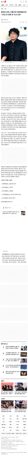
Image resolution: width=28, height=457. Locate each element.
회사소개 (3, 433)
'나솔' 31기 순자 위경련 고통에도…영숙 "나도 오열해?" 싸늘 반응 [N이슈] (13, 360)
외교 (10, 419)
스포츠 (3, 399)
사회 (10, 416)
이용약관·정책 (19, 433)
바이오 (24, 421)
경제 (17, 416)
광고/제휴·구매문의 (10, 433)
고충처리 (24, 433)
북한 (17, 419)
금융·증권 (24, 419)
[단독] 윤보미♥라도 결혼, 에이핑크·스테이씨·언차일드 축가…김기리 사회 (13, 348)
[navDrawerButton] (26, 1)
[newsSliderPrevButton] (22, 344)
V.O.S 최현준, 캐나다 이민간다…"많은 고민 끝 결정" (14, 262)
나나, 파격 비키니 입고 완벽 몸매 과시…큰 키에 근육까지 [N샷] (13, 367)
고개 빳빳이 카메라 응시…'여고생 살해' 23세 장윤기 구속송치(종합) (13, 354)
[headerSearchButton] (20, 1)
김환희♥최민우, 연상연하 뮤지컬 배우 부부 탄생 (13, 254)
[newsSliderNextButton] (25, 344)
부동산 (10, 421)
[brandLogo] (3, 1)
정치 (3, 416)
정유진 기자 (5, 19)
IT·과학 (17, 421)
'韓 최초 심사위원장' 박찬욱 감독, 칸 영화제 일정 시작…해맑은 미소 (10, 212)
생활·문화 (3, 424)
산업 (3, 421)
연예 (2, 8)
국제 (24, 416)
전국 (3, 419)
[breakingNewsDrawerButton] (23, 1)
